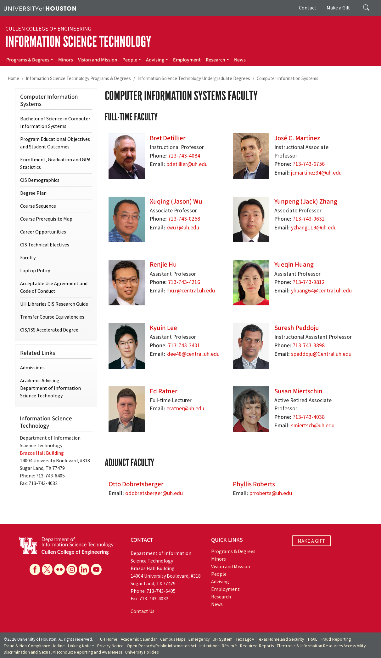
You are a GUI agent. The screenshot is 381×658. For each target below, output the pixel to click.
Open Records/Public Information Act (161, 646)
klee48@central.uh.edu (193, 353)
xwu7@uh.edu (182, 227)
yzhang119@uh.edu (314, 227)
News (240, 59)
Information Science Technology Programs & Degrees (78, 78)
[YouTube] (96, 569)
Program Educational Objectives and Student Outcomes (55, 143)
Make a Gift (338, 7)
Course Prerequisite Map (46, 219)
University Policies (142, 652)
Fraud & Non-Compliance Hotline (34, 646)
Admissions (32, 367)
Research (215, 59)
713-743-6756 (309, 163)
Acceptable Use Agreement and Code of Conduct (53, 287)
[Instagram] (71, 569)
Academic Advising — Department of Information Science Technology (50, 388)
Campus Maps (172, 639)
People (129, 59)
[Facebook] (35, 569)
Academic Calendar (139, 639)
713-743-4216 (184, 282)
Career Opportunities (43, 231)
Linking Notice (81, 646)
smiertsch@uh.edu (312, 425)
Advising (155, 59)
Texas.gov (245, 639)
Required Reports (257, 646)
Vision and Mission (97, 59)
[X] (47, 569)
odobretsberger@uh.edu (154, 493)
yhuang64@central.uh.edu (321, 290)
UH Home (108, 639)
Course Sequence (38, 206)
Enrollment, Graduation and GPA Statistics (55, 163)
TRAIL (312, 639)
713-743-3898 (309, 345)
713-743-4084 (184, 155)
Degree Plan (33, 193)
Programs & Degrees (27, 59)
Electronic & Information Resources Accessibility (321, 646)
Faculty (28, 257)
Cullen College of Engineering (48, 28)
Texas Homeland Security (280, 639)
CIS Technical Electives (44, 244)
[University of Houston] (40, 8)
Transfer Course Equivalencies (52, 317)
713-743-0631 (309, 218)
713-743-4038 (309, 416)
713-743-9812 (309, 282)
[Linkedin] (84, 569)
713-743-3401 (184, 345)
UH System (223, 639)
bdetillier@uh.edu (187, 164)
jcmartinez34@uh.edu (316, 172)
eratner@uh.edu (185, 408)
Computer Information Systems (287, 78)
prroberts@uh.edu (270, 493)
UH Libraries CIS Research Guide (54, 304)
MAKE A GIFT (311, 541)
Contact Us (142, 611)
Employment (187, 59)
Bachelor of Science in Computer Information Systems (55, 122)
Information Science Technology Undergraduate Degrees (193, 78)
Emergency (199, 639)
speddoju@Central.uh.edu (321, 353)
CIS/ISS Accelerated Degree (49, 329)
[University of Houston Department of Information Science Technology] (66, 545)
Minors (65, 59)
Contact (308, 7)
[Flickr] (59, 569)
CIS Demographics (39, 180)
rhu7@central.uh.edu (190, 290)
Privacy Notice (110, 646)
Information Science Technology (78, 41)
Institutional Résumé (218, 646)
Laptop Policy (35, 270)
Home (13, 78)
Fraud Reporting (336, 639)
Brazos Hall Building (42, 453)
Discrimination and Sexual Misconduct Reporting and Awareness (63, 652)
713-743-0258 (184, 218)
